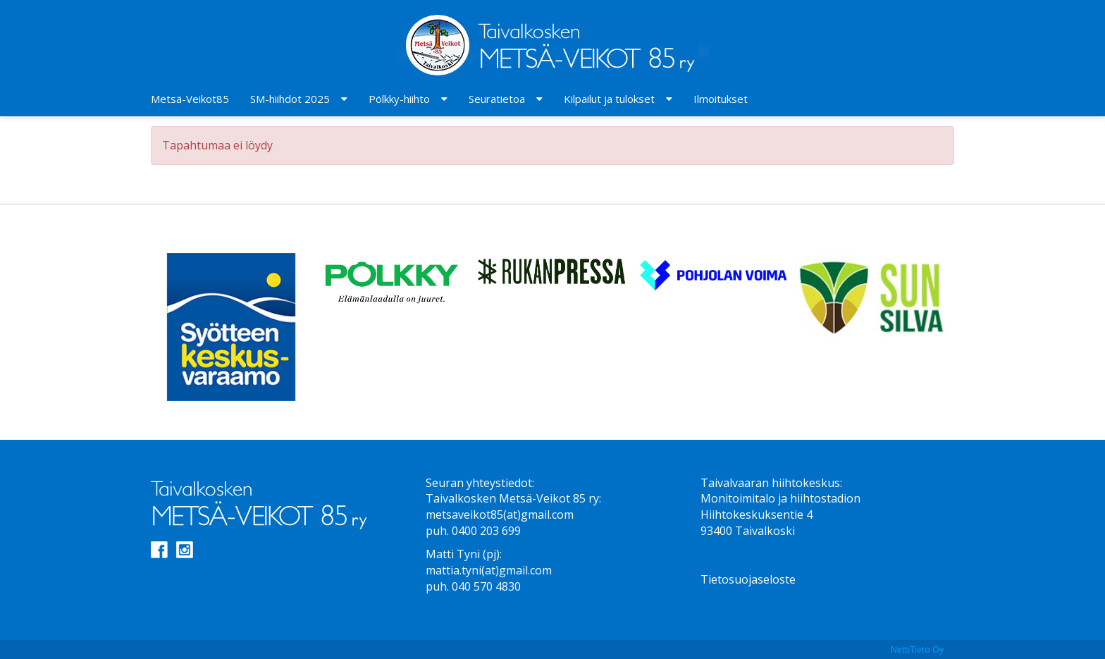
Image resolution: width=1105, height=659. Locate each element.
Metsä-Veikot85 (190, 99)
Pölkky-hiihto (399, 99)
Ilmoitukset (720, 99)
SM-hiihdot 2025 (290, 99)
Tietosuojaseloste (748, 579)
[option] (231, 327)
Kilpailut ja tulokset (609, 99)
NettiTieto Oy (917, 649)
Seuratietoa (497, 99)
